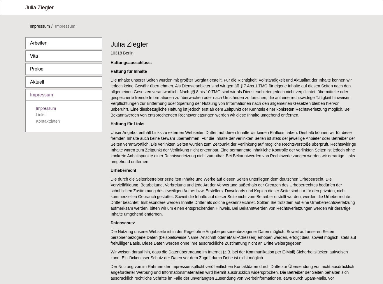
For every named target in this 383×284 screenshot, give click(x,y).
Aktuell (37, 82)
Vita (34, 56)
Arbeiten (39, 42)
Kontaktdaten (48, 121)
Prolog (36, 68)
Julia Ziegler (39, 7)
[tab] (64, 43)
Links (40, 114)
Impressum (40, 26)
